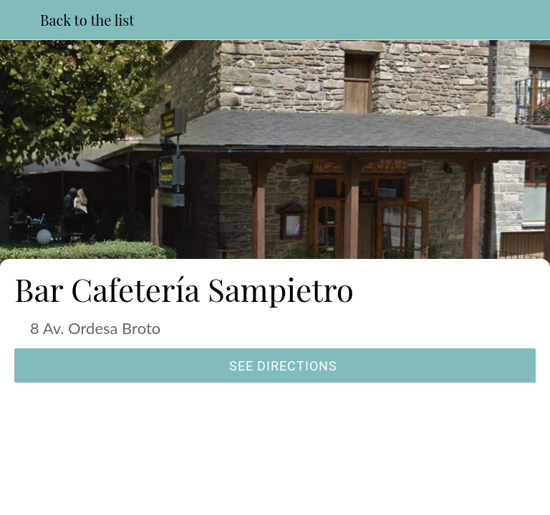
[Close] (20, 20)
